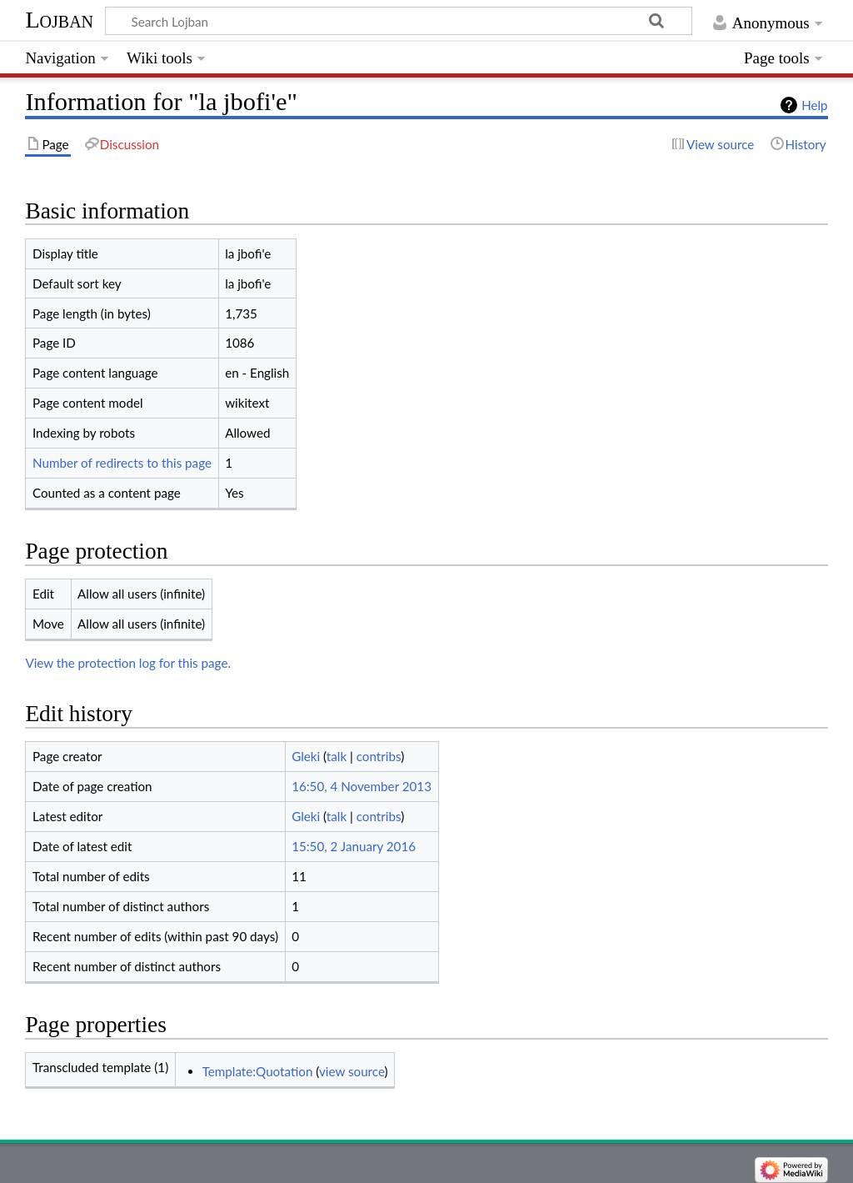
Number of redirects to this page (122, 462)
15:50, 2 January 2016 (354, 846)
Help (814, 105)
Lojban (59, 20)
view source (352, 1071)
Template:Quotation (257, 1071)
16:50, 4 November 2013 (361, 786)
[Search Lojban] (398, 21)
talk (337, 756)
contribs (379, 756)
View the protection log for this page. (128, 662)
